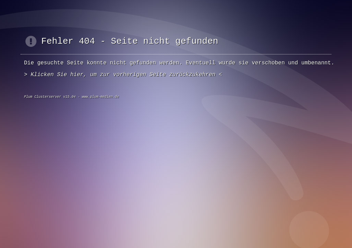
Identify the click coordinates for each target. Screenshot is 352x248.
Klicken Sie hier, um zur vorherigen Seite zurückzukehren (123, 75)
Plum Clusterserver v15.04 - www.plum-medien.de (71, 97)
